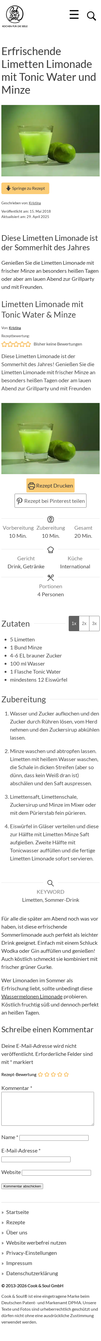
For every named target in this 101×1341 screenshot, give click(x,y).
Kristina (35, 203)
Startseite (17, 1218)
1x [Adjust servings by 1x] (74, 623)
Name (9, 1143)
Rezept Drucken (50, 485)
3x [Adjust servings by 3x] (94, 623)
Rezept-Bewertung (18, 1074)
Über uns (16, 1238)
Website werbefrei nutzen (36, 1249)
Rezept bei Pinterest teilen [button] (50, 500)
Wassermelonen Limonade (31, 996)
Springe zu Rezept (25, 188)
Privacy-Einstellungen (31, 1259)
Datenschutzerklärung (32, 1279)
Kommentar (16, 1088)
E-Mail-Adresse (21, 1157)
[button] (4, 344)
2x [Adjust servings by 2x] (84, 623)
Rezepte (15, 1228)
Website (11, 1178)
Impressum (19, 1269)
